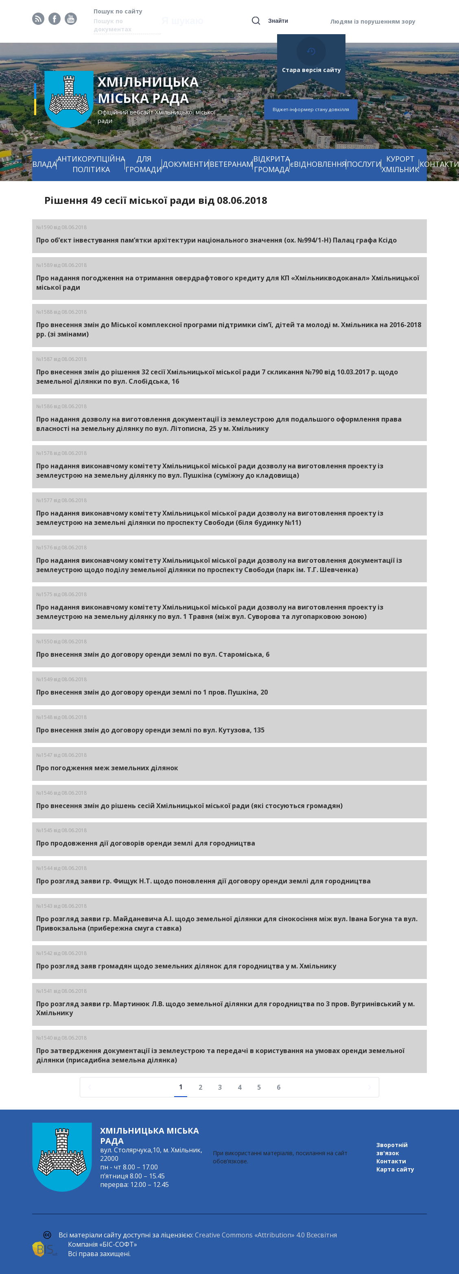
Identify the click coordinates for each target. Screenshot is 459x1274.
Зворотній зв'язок (392, 1149)
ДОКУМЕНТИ (185, 164)
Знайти (278, 20)
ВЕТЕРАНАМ (231, 164)
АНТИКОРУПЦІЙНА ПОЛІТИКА (91, 164)
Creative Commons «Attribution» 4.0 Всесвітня (266, 1234)
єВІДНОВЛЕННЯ (318, 164)
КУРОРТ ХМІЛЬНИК (400, 164)
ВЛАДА (44, 164)
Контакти (391, 1161)
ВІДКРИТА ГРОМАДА (271, 164)
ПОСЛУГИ (364, 164)
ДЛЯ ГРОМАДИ (143, 164)
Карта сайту (395, 1169)
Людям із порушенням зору (372, 21)
